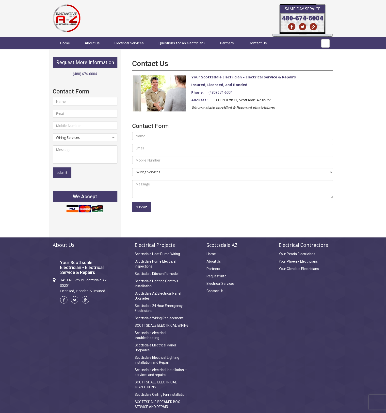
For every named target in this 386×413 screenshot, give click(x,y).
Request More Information (85, 62)
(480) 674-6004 (85, 74)
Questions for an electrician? (182, 43)
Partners (227, 43)
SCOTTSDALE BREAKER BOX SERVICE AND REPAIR (157, 404)
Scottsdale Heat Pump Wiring (157, 254)
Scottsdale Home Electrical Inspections (155, 263)
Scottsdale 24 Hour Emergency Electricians (159, 308)
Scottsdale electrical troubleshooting (150, 335)
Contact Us (258, 43)
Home (65, 43)
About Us (92, 43)
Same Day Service (302, 9)
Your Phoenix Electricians (298, 261)
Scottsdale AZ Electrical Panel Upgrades (158, 295)
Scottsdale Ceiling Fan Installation (161, 394)
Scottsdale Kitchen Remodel (156, 274)
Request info (216, 276)
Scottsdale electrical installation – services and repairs (161, 372)
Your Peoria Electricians (297, 254)
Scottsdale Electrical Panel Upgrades (155, 347)
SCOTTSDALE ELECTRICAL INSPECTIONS (156, 384)
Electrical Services (129, 43)
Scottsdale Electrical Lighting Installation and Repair (157, 360)
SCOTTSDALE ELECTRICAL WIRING (162, 325)
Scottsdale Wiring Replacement (159, 318)
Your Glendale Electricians (299, 269)
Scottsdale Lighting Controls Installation (156, 283)
